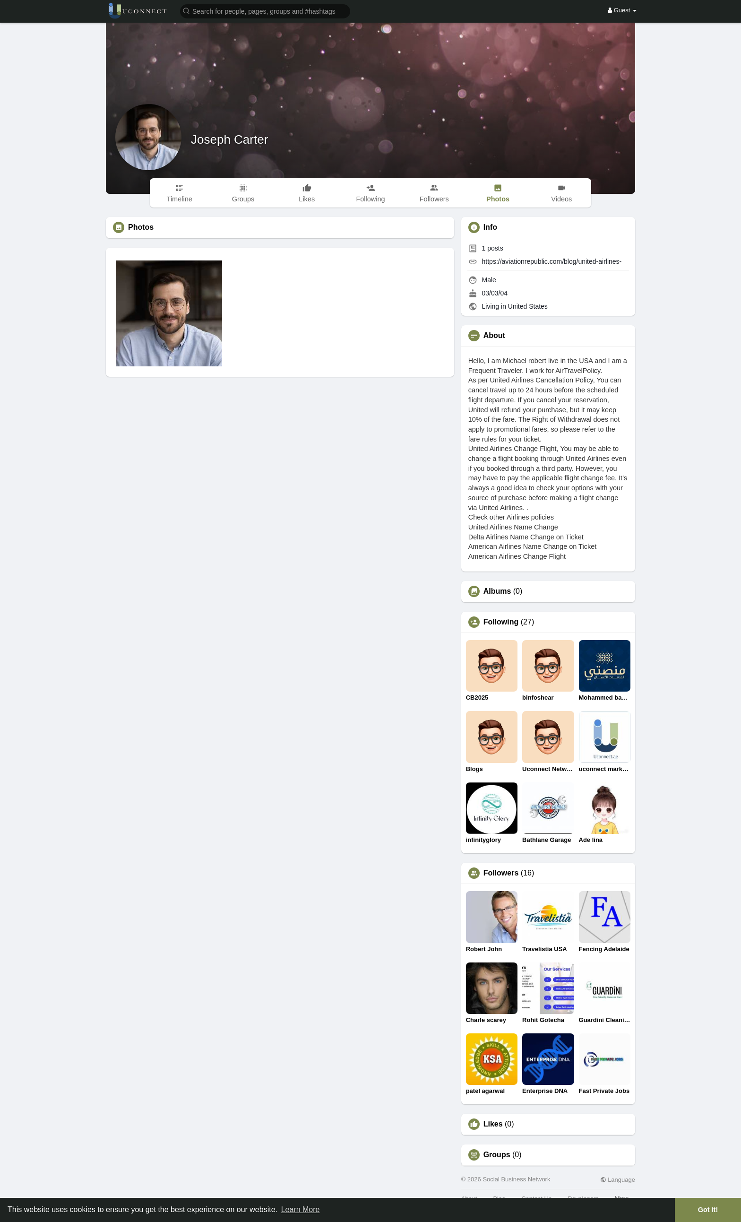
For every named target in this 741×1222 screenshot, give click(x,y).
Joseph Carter (229, 139)
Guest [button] (622, 10)
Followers (501, 873)
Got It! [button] (708, 1209)
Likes (493, 1124)
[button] (265, 10)
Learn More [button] (300, 1209)
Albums (497, 591)
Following (501, 622)
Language (617, 1180)
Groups (496, 1155)
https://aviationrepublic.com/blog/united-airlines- (552, 261)
